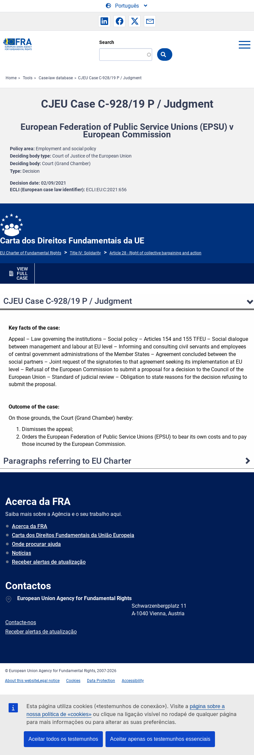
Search (106, 42)
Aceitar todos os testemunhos (63, 739)
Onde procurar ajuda (36, 544)
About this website (21, 680)
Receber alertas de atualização (49, 562)
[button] (104, 21)
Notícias (21, 553)
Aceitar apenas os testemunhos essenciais (160, 739)
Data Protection (101, 680)
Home (11, 78)
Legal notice (49, 680)
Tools (27, 78)
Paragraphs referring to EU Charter (67, 461)
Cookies (73, 680)
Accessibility (133, 680)
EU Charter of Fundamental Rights (30, 253)
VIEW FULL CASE (22, 273)
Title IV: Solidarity (85, 253)
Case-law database (56, 78)
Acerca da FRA (29, 526)
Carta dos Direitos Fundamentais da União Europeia (73, 535)
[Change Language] (127, 6)
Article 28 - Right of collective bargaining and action (155, 253)
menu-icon (244, 45)
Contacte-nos (20, 622)
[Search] (125, 54)
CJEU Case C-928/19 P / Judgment (110, 78)
